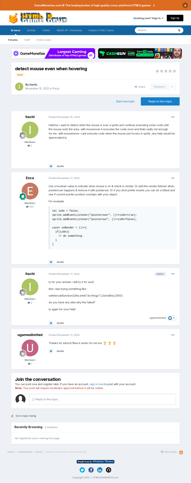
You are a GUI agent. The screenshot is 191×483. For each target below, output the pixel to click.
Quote (60, 166)
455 (30, 206)
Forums (13, 39)
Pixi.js (56, 88)
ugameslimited (158, 317)
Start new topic (125, 101)
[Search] (155, 30)
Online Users (44, 39)
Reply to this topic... (46, 399)
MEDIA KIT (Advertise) (69, 30)
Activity (31, 30)
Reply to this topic (160, 101)
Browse (15, 32)
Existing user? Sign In (148, 18)
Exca (30, 178)
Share (140, 86)
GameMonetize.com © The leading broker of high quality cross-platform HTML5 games (92, 5)
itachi (33, 84)
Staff (27, 39)
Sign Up (175, 17)
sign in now (97, 384)
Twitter (46, 30)
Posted (64, 116)
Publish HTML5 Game (101, 30)
